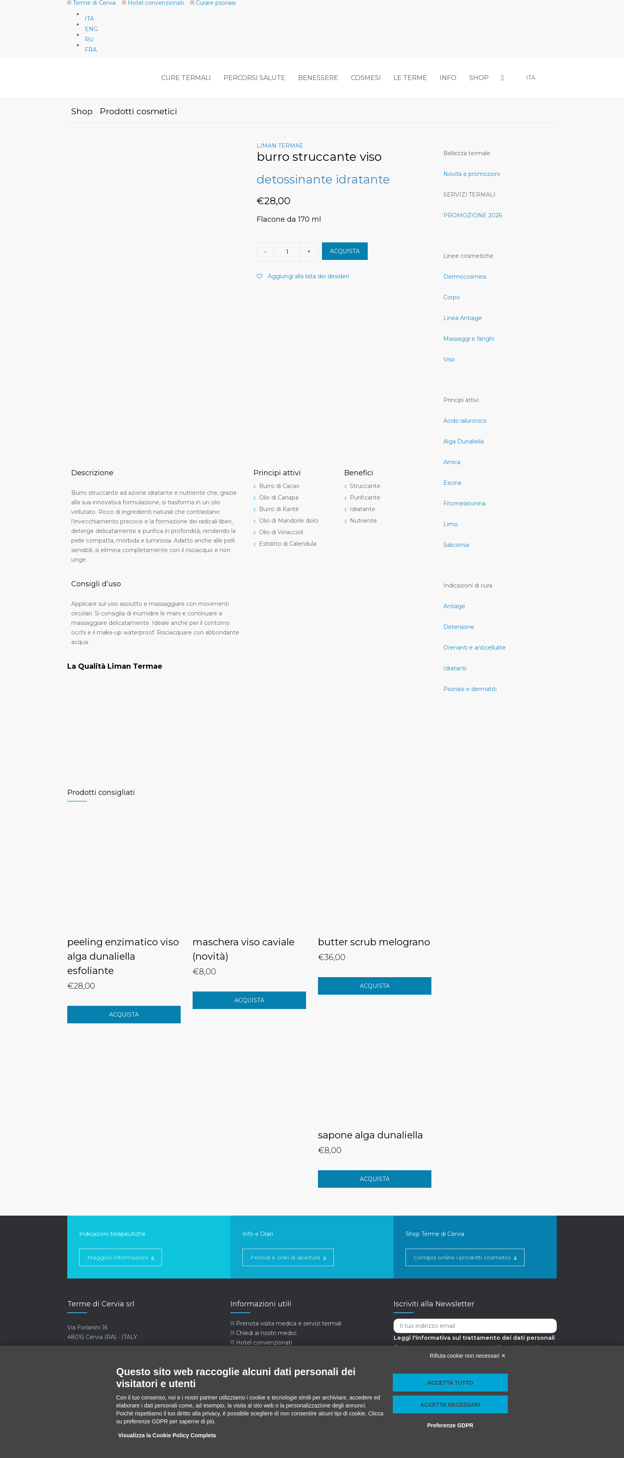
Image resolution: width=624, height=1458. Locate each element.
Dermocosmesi (464, 276)
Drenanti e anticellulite (474, 647)
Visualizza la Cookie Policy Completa (167, 1435)
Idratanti (454, 668)
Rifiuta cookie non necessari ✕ (468, 1356)
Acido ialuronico (465, 420)
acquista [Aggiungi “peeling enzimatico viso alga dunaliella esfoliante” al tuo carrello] (124, 1014)
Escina (452, 482)
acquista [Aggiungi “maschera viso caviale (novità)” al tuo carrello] (249, 1000)
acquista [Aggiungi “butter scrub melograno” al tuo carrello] (375, 986)
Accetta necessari (450, 1404)
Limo (450, 524)
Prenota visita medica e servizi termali (288, 1323)
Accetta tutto (450, 1383)
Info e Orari (257, 1233)
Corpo (451, 297)
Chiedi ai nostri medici (266, 1333)
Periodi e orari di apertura (285, 1257)
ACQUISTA (345, 251)
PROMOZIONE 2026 (472, 215)
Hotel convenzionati (264, 1342)
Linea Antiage (462, 318)
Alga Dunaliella (463, 441)
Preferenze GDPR (450, 1425)
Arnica (451, 462)
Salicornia (456, 544)
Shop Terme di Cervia (435, 1233)
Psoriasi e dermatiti (470, 689)
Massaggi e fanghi (468, 338)
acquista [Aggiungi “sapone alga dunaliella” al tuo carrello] (375, 1179)
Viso (449, 359)
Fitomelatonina (464, 503)
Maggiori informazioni (117, 1257)
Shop (85, 111)
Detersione (458, 626)
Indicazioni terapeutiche (112, 1233)
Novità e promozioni (471, 174)
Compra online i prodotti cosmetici (462, 1257)
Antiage (454, 606)
